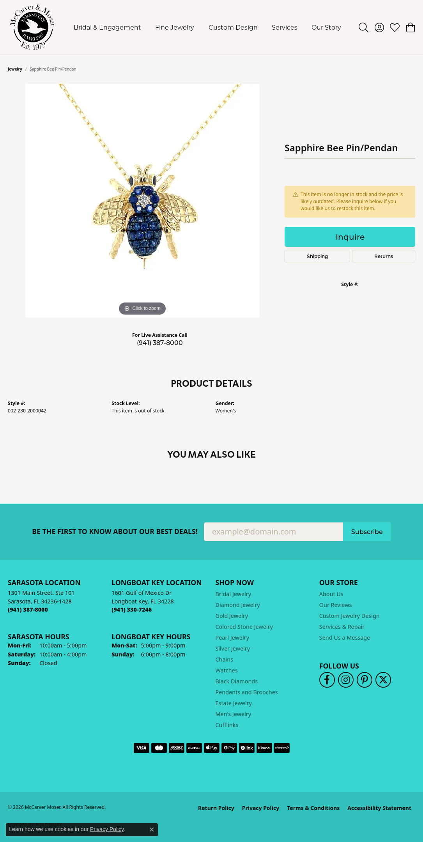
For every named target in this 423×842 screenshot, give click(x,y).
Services (284, 27)
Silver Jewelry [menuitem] (233, 648)
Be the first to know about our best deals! (115, 531)
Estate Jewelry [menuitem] (234, 703)
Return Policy (216, 808)
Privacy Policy (260, 808)
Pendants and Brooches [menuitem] (247, 692)
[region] (142, 201)
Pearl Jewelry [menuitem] (232, 637)
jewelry (15, 69)
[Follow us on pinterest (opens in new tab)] (364, 680)
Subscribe (367, 531)
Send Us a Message (344, 637)
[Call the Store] (28, 609)
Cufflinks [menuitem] (227, 725)
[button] (363, 27)
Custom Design (233, 27)
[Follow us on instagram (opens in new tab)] (346, 680)
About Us (331, 594)
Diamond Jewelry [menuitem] (238, 605)
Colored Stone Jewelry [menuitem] (244, 626)
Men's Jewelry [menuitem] (233, 714)
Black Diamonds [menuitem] (237, 681)
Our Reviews (335, 605)
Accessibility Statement (379, 808)
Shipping (317, 256)
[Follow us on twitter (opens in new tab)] (383, 680)
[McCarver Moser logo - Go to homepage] (32, 27)
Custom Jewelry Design (349, 615)
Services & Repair (342, 626)
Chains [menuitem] (225, 659)
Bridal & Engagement (107, 27)
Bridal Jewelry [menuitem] (233, 594)
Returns (383, 256)
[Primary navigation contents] (207, 27)
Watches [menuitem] (227, 670)
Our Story (326, 27)
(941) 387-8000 (160, 342)
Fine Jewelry (174, 27)
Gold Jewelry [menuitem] (232, 615)
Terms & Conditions (313, 808)
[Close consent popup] (151, 829)
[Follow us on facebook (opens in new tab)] (327, 680)
